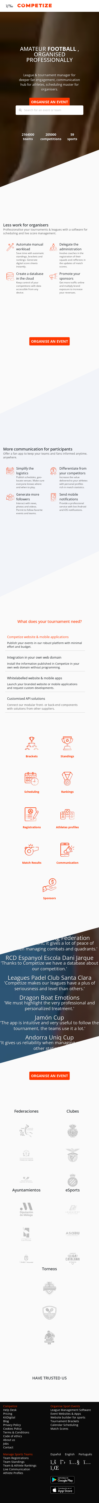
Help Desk (9, 1410)
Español (55, 1454)
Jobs (6, 1443)
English (70, 1454)
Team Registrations (16, 1458)
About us (9, 1440)
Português (85, 1454)
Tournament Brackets (64, 1421)
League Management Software (70, 1410)
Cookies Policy (12, 1428)
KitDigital (9, 1417)
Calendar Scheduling (64, 1425)
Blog (6, 1421)
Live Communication (16, 1469)
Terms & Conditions (16, 1432)
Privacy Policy (12, 1425)
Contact (8, 1447)
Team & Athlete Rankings (19, 1465)
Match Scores (59, 1428)
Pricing (7, 1414)
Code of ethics (12, 1436)
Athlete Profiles (13, 1473)
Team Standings (14, 1462)
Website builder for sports (67, 1417)
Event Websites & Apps (65, 1414)
